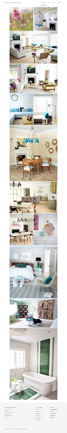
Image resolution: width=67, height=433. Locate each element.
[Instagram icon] (58, 428)
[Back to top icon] (61, 429)
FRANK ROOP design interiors (10, 407)
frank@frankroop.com (8, 415)
